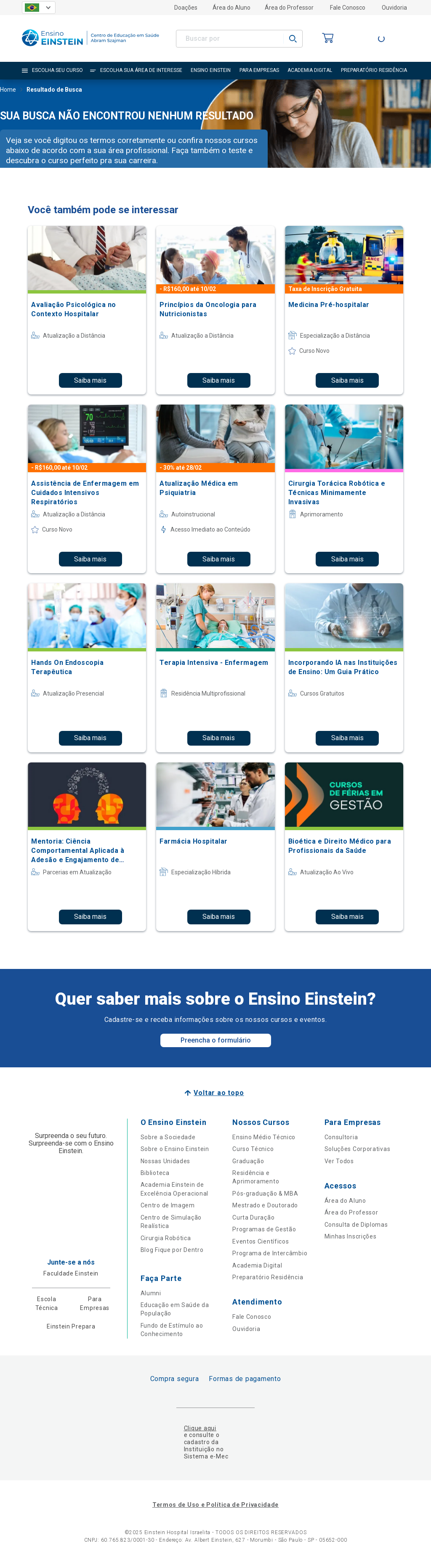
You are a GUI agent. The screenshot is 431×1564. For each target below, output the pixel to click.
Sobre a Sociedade (168, 1137)
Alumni (151, 1293)
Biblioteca (155, 1173)
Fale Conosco (347, 8)
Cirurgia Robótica (166, 1238)
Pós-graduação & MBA (265, 1193)
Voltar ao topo (219, 1093)
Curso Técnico (253, 1149)
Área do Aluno (231, 8)
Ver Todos (339, 1161)
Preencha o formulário (216, 1040)
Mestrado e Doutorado (265, 1205)
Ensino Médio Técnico (263, 1137)
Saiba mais (90, 380)
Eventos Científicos (260, 1241)
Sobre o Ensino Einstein (175, 1149)
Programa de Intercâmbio (269, 1253)
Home (8, 90)
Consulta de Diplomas (356, 1224)
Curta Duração (253, 1217)
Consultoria (341, 1137)
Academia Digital (257, 1265)
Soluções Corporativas (358, 1149)
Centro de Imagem (168, 1205)
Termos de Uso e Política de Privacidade (215, 1504)
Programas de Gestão (264, 1229)
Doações (185, 8)
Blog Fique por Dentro (172, 1249)
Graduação (248, 1161)
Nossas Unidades (166, 1161)
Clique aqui (200, 1428)
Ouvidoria (394, 8)
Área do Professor (289, 8)
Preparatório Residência (267, 1277)
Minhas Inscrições (351, 1236)
